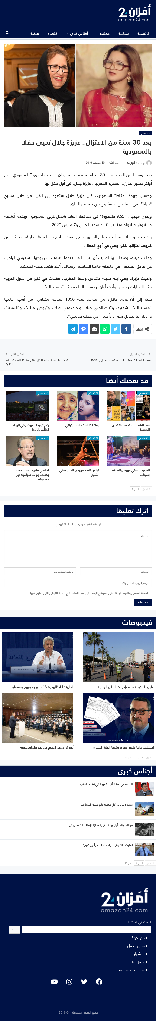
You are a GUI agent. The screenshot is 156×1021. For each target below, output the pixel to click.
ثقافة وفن (145, 133)
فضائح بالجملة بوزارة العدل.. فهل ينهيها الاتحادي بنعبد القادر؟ (36, 361)
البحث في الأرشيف (138, 922)
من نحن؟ (138, 937)
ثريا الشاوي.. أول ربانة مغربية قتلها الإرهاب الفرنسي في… (99, 824)
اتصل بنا (138, 961)
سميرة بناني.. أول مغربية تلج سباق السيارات (107, 804)
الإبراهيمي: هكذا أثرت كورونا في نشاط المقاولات (104, 784)
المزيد (34, 33)
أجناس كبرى (79, 33)
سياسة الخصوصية (131, 969)
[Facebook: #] (99, 981)
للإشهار (139, 953)
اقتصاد (53, 33)
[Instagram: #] (69, 981)
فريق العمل (136, 945)
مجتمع (105, 33)
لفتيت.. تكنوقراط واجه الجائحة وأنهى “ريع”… (106, 844)
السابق (146, 489)
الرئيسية (143, 33)
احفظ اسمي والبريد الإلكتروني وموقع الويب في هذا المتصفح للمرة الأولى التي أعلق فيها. (88, 593)
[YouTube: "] (54, 981)
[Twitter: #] (84, 981)
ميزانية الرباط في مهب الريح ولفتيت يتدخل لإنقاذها (121, 359)
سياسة (123, 33)
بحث (14, 929)
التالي (135, 489)
